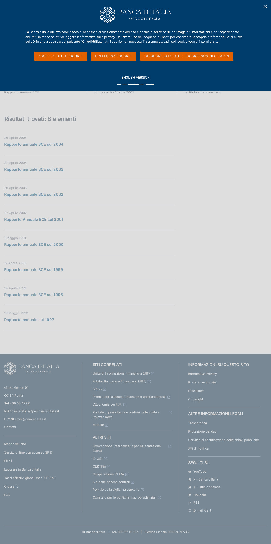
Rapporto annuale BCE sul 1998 (33, 294)
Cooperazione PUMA (108, 474)
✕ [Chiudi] (265, 6)
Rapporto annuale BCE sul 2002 (33, 194)
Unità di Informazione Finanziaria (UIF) (121, 373)
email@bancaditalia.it (30, 419)
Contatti (10, 427)
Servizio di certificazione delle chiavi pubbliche (223, 440)
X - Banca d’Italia (203, 479)
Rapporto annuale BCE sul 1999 (33, 269)
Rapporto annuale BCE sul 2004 (34, 144)
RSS (194, 502)
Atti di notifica (198, 448)
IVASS (97, 389)
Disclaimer (196, 391)
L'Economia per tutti (107, 404)
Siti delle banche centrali (111, 482)
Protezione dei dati (202, 431)
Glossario (11, 486)
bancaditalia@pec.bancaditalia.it (35, 411)
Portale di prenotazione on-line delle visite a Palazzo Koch (126, 414)
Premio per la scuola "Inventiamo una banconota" (129, 397)
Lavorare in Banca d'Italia (22, 469)
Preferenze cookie (202, 382)
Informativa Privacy (202, 374)
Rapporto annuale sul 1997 (29, 319)
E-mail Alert (199, 510)
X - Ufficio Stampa (204, 487)
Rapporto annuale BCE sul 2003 (34, 169)
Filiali (8, 461)
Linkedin (197, 495)
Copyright (195, 399)
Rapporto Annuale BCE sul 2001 (34, 219)
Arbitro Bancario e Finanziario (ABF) (119, 381)
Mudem (98, 425)
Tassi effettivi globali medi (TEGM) (29, 478)
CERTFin (99, 466)
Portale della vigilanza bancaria (116, 490)
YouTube (197, 471)
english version (135, 80)
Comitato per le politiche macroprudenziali (124, 497)
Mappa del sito (15, 444)
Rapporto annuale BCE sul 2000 (34, 244)
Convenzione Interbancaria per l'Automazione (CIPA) (127, 448)
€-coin (98, 459)
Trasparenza (197, 423)
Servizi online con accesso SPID (28, 452)
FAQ (7, 495)
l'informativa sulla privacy (96, 37)
